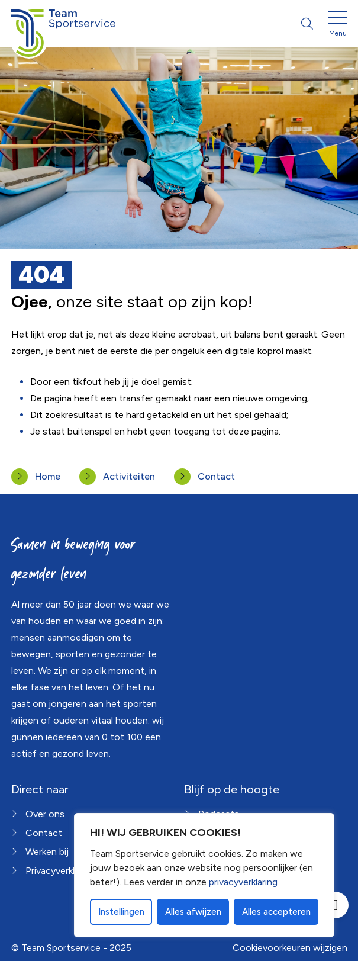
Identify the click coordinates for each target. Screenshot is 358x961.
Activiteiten (129, 476)
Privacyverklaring (60, 870)
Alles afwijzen (193, 912)
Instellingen (121, 912)
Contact (216, 476)
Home (47, 476)
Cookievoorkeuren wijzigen (290, 947)
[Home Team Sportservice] (63, 23)
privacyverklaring (243, 882)
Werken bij (47, 851)
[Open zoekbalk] (307, 23)
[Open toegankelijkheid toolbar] (335, 905)
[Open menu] (337, 26)
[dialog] (204, 875)
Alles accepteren (276, 912)
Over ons (44, 813)
